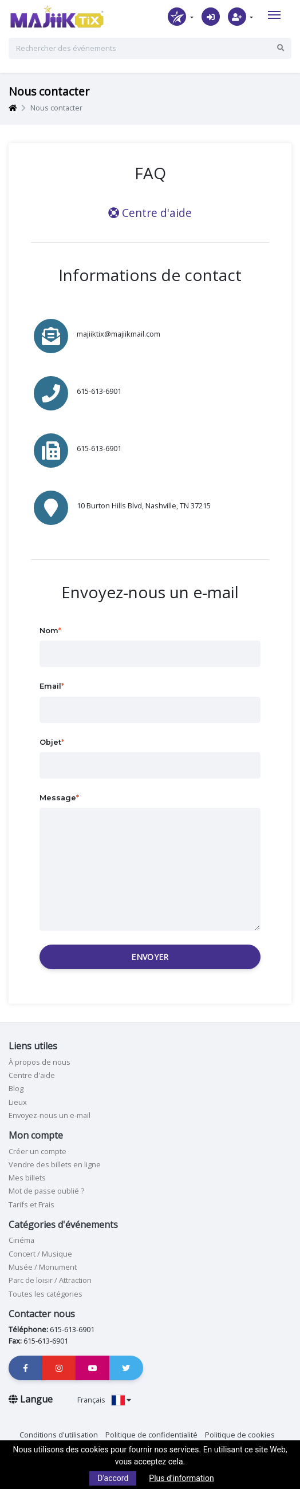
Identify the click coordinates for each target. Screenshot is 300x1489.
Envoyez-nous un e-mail (49, 1115)
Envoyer (149, 956)
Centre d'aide (150, 212)
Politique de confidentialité (151, 1434)
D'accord (112, 1478)
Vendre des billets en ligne (55, 1164)
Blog (16, 1088)
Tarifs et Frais (31, 1204)
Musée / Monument (43, 1267)
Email (50, 686)
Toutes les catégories (45, 1294)
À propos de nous (39, 1062)
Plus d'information (181, 1478)
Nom (49, 630)
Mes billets (27, 1177)
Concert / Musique (40, 1254)
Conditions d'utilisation (58, 1434)
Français (104, 1400)
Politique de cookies (240, 1434)
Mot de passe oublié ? (46, 1191)
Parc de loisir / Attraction (50, 1280)
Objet (50, 742)
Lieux (18, 1102)
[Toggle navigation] (274, 14)
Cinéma (21, 1240)
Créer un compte (37, 1151)
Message (58, 797)
